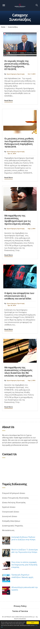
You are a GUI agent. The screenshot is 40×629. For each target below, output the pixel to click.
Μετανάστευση (8, 530)
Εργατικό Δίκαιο (8, 507)
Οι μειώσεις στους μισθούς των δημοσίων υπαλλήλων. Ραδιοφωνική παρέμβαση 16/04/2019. (19, 142)
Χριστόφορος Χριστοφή (15, 74)
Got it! (32, 622)
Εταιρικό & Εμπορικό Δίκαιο (13, 493)
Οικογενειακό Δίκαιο (10, 512)
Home (3, 27)
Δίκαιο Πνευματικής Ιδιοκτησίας (15, 498)
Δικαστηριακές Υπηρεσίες (12, 525)
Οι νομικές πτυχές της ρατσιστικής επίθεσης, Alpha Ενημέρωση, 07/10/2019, (17, 65)
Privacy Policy (20, 606)
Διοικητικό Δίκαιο (9, 516)
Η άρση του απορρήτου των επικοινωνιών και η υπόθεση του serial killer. (19, 296)
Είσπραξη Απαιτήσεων (11, 521)
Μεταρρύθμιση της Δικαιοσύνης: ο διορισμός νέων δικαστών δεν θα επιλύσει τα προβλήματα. (18, 371)
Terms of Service (20, 611)
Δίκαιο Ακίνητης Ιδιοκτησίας (14, 502)
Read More (8, 100)
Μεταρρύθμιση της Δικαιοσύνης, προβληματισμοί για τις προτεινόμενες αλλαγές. (17, 219)
